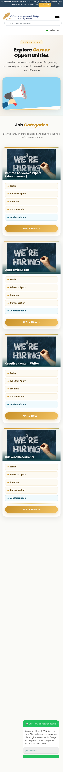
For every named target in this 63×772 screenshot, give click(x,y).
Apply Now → (31, 228)
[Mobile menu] (57, 16)
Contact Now (44, 5)
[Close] (59, 3)
